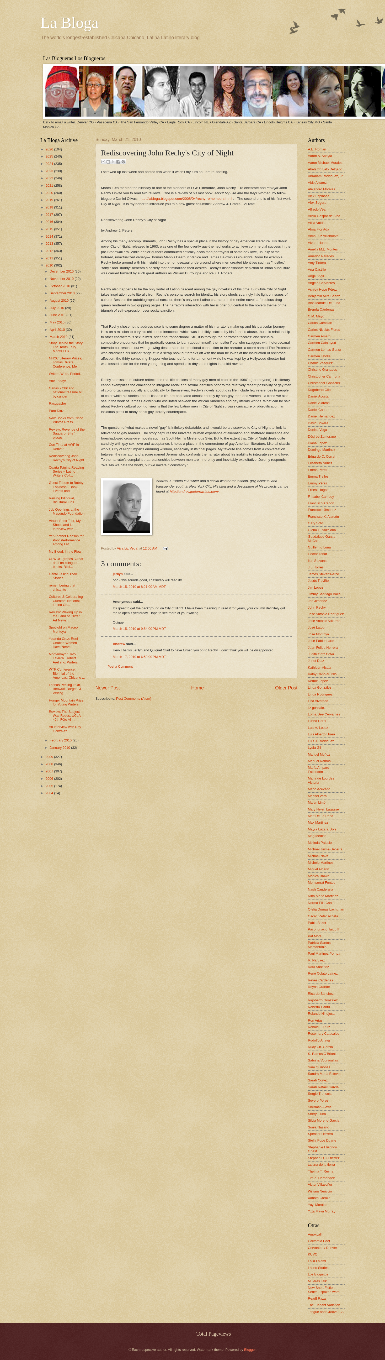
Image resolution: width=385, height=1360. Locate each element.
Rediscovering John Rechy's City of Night (66, 458)
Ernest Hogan (318, 490)
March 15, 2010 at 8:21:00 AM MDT (139, 587)
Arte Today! (57, 381)
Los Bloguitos (318, 1274)
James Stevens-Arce (323, 574)
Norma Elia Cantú (321, 903)
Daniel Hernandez (321, 416)
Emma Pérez (317, 470)
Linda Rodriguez (320, 694)
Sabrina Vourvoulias (323, 1060)
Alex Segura (317, 203)
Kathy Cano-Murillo (322, 674)
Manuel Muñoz (319, 754)
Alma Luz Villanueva (323, 236)
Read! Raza (317, 1298)
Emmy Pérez (317, 483)
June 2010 (58, 315)
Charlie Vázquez (320, 363)
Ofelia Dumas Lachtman (326, 909)
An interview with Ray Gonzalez (65, 729)
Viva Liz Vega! (128, 548)
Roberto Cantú (319, 1007)
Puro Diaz (56, 411)
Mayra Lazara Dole (322, 829)
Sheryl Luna (317, 1114)
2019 (50, 200)
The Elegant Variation (324, 1305)
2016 (50, 222)
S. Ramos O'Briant (322, 1054)
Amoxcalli (315, 1234)
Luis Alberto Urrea (321, 734)
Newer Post (107, 688)
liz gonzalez (316, 708)
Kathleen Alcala (319, 667)
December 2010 (62, 271)
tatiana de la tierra (321, 1165)
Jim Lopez (315, 587)
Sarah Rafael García (323, 1087)
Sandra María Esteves (324, 1074)
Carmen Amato (319, 336)
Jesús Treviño (318, 581)
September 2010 (63, 293)
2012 (50, 251)
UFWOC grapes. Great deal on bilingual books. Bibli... (66, 563)
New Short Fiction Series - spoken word (324, 1290)
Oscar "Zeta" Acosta (323, 916)
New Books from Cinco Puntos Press (66, 420)
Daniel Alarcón (319, 403)
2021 (50, 185)
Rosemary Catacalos (323, 1033)
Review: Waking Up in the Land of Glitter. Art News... (65, 616)
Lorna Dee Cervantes (324, 714)
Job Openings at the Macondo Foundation (66, 511)
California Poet (319, 1241)
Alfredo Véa (316, 209)
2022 (50, 178)
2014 (50, 236)
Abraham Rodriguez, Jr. (325, 176)
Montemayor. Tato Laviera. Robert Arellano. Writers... (65, 658)
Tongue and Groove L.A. (326, 1312)
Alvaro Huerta (318, 243)
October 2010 (60, 286)
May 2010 (57, 322)
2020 (50, 193)
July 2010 (57, 308)
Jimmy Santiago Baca (324, 594)
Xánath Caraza (319, 1198)
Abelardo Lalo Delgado (325, 169)
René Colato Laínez (323, 973)
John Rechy (317, 607)
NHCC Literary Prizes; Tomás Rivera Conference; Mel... (65, 362)
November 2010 (62, 279)
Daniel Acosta (318, 396)
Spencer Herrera (320, 1134)
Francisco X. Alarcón (323, 517)
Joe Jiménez (317, 601)
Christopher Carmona (324, 376)
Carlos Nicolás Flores (324, 330)
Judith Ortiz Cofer (321, 654)
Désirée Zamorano (322, 436)
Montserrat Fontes (321, 883)
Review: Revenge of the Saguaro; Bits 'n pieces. (67, 433)
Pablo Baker (317, 923)
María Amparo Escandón (318, 769)
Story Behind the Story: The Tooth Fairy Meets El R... (66, 347)
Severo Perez (318, 1100)
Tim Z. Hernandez (321, 1178)
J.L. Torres (316, 567)
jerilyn (118, 574)
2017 (50, 215)
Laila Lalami (317, 1261)
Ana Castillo (317, 269)
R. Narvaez (316, 960)
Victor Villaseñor (320, 1184)
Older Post (286, 688)
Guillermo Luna (319, 547)
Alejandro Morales (321, 189)
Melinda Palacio (320, 843)
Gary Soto (315, 523)
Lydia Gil (314, 748)
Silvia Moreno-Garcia (323, 1120)
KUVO (313, 1254)
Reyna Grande (319, 987)
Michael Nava (318, 856)
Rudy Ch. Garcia (320, 1047)
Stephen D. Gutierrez (324, 1158)
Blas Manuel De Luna (324, 303)
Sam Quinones (319, 1067)
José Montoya (318, 634)
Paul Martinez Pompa (324, 953)
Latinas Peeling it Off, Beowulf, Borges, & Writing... (65, 689)
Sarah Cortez (318, 1080)
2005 (50, 786)
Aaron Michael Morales (325, 163)
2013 (50, 243)
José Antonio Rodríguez (326, 614)
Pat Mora (315, 936)
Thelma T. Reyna (320, 1171)
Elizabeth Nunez (320, 463)
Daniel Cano (317, 410)
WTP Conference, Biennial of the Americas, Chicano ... (67, 673)
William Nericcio (320, 1191)
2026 (50, 149)
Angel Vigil (316, 276)
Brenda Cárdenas (321, 309)
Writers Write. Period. (65, 374)
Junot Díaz (316, 661)
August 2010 (59, 300)
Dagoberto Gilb (319, 390)
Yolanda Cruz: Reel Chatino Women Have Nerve (63, 643)
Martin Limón (317, 802)
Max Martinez (318, 822)
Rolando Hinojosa (321, 1014)
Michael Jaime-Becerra (325, 849)
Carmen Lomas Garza (324, 350)
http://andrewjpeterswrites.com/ (194, 492)
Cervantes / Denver (322, 1248)
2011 (50, 258)
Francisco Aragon (321, 503)
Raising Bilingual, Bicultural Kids (62, 500)
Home (197, 688)
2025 (50, 156)
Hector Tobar (317, 554)
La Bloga (69, 22)
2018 (50, 207)
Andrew (119, 644)
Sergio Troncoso (320, 1094)
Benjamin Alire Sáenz (324, 296)
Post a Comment (120, 666)
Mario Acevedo (319, 789)
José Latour (316, 627)
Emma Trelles (318, 476)
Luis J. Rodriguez (321, 741)
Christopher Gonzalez (324, 383)
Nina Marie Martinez (323, 896)
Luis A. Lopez (318, 728)
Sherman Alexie (319, 1107)
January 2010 (60, 748)
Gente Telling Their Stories (63, 576)
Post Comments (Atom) (133, 698)
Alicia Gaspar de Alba (324, 216)
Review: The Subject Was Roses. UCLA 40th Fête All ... (65, 716)
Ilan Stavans (317, 561)
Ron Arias (315, 1020)
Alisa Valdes (317, 223)
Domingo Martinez (321, 450)
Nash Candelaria (320, 889)
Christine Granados (322, 370)
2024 (50, 164)
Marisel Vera (317, 796)
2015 (50, 229)
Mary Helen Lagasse (323, 809)
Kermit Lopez (318, 681)
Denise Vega (317, 430)
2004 (50, 793)
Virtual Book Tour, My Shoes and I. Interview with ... (65, 525)
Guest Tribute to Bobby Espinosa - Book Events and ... (66, 487)
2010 (50, 265)
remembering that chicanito (62, 587)
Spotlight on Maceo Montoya (63, 629)
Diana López (317, 443)
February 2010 (61, 740)
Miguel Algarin (318, 869)
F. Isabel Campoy (321, 497)
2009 (50, 757)
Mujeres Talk (317, 1281)
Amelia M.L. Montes (323, 249)
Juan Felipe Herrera (323, 648)
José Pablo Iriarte (321, 641)
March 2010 (59, 337)
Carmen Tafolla (319, 356)
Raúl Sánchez (318, 967)
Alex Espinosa (318, 196)
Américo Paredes (321, 256)
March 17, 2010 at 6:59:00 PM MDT (139, 657)
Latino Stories (318, 1268)
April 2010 (58, 330)
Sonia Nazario (318, 1127)
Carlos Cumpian (320, 323)
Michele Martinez (320, 863)
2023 (50, 171)
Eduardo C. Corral (321, 456)
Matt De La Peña (320, 816)
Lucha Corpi (317, 721)
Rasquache (57, 403)
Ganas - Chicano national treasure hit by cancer (65, 392)
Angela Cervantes (321, 283)
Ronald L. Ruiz (319, 1027)
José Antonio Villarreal (324, 621)
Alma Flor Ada (318, 229)
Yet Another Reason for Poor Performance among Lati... (66, 540)
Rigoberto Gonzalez (323, 1000)
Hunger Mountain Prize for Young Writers (66, 702)
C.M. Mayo (316, 316)
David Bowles (318, 423)
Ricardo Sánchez (321, 994)
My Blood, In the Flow (65, 551)
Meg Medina (317, 836)
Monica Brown (318, 876)
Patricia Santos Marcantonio (319, 945)
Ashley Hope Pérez (322, 289)
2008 (50, 764)
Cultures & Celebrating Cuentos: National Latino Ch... (66, 601)
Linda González (319, 687)
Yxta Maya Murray (321, 1211)
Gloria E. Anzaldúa (322, 530)
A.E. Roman (317, 149)
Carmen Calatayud (322, 343)
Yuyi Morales (317, 1205)
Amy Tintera (317, 263)
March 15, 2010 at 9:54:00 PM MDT (139, 629)
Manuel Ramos (319, 761)
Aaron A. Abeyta (320, 156)
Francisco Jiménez (322, 510)
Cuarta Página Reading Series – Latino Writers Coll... (66, 471)
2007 (50, 771)
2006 (50, 779)
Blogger (250, 1350)
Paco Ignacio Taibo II (323, 929)
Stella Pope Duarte (322, 1140)
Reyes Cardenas (320, 980)
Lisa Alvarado (318, 701)
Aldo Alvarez (317, 183)
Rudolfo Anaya (319, 1040)
